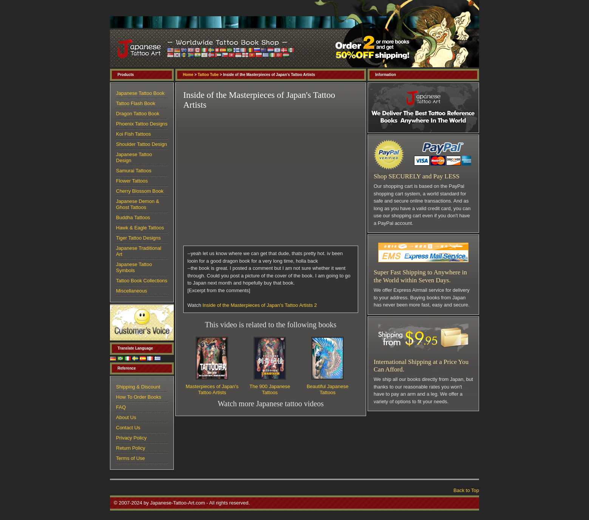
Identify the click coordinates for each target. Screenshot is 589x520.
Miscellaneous (131, 291)
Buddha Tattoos (133, 217)
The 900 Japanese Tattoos (269, 389)
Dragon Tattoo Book (137, 113)
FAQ (121, 407)
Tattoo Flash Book (135, 103)
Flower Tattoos (132, 181)
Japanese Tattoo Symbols (134, 267)
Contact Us (128, 427)
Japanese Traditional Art (138, 251)
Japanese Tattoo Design (134, 157)
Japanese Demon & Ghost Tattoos (137, 204)
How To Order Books (138, 397)
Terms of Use (130, 458)
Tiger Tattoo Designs (138, 238)
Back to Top (466, 490)
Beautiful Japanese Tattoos (328, 389)
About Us (126, 417)
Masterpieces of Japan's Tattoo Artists (212, 389)
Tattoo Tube (208, 75)
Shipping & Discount (138, 387)
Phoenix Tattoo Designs (141, 124)
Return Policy (130, 448)
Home (188, 75)
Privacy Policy (131, 438)
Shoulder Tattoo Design (141, 144)
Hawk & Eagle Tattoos (140, 228)
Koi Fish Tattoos (133, 134)
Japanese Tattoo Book (140, 93)
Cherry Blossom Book (140, 191)
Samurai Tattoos (134, 170)
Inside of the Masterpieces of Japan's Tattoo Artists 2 (260, 305)
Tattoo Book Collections (141, 280)
